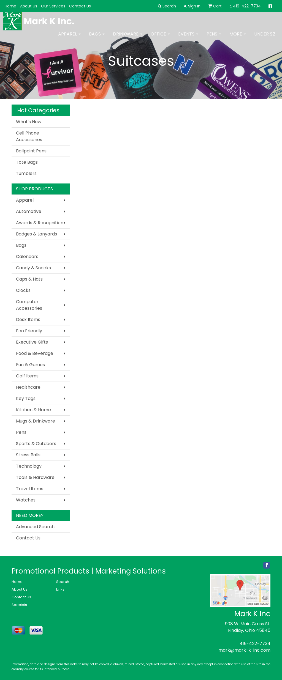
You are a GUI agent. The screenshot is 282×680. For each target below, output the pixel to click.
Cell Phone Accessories (29, 136)
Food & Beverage (34, 353)
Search (62, 581)
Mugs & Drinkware (35, 421)
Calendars (27, 256)
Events (188, 38)
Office (160, 38)
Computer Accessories (29, 304)
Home (10, 6)
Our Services (53, 6)
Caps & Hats (29, 279)
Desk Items (28, 319)
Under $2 (264, 38)
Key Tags (26, 398)
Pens (214, 38)
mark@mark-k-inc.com (244, 650)
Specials (19, 604)
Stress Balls (28, 455)
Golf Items (27, 376)
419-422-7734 (255, 643)
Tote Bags (27, 162)
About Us (28, 6)
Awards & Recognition (39, 223)
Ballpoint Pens (31, 151)
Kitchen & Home (33, 410)
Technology (29, 466)
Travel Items (29, 489)
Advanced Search (35, 526)
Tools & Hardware (35, 477)
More (237, 38)
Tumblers (26, 173)
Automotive (28, 211)
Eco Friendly (29, 331)
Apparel (69, 38)
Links (60, 589)
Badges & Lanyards (36, 234)
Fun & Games (30, 364)
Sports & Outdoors (36, 443)
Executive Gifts (32, 342)
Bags (97, 38)
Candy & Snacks (33, 268)
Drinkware (127, 38)
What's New (28, 122)
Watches (26, 500)
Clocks (23, 290)
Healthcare (28, 387)
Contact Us (80, 6)
